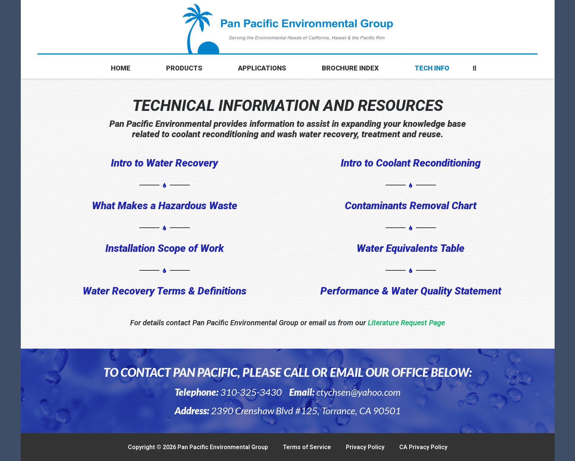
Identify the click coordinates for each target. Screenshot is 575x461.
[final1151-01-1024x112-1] (287, 29)
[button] (474, 68)
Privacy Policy (365, 447)
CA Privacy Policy (423, 447)
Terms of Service (307, 447)
